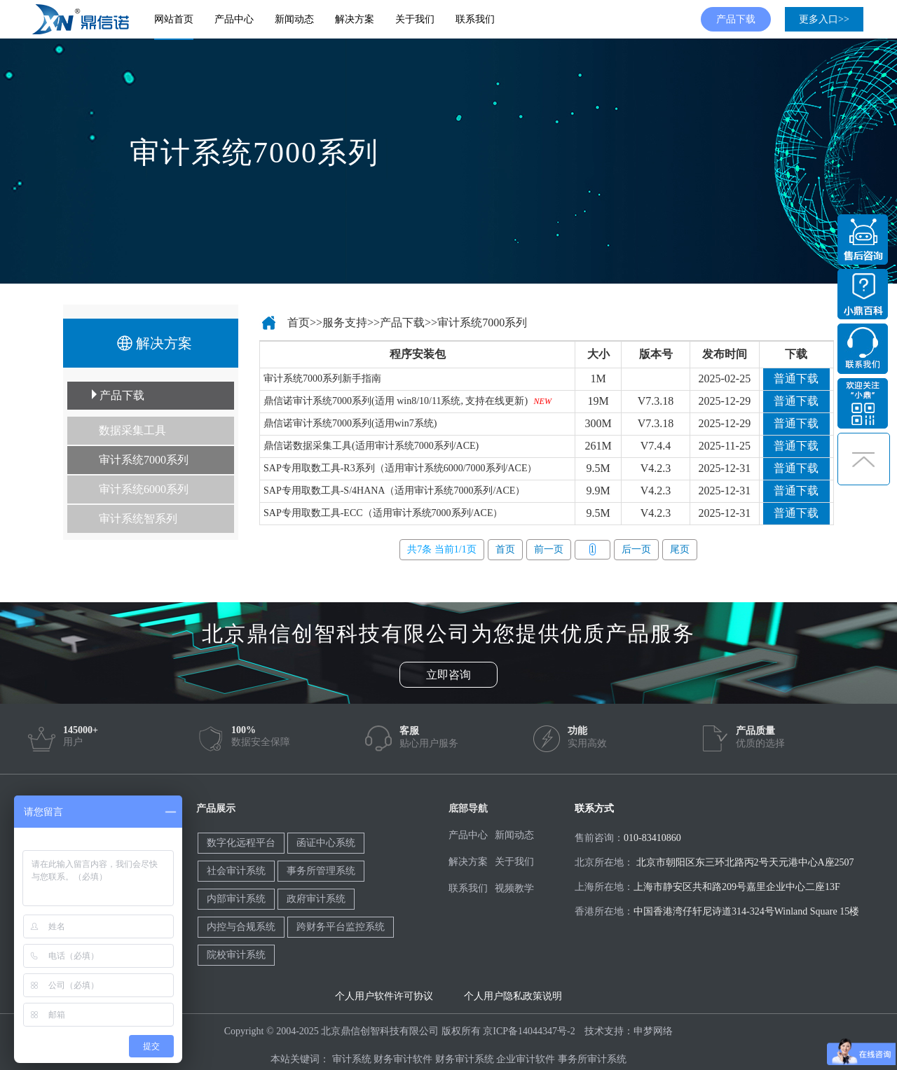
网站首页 (173, 19)
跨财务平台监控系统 (340, 927)
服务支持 (344, 322)
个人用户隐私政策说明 (513, 996)
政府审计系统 (316, 899)
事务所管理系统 (321, 871)
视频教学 (514, 888)
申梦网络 (653, 1031)
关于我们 (414, 19)
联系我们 (475, 19)
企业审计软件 (525, 1059)
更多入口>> (824, 19)
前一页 (548, 549)
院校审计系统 (236, 955)
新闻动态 (294, 19)
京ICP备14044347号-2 (529, 1031)
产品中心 (234, 19)
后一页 (636, 549)
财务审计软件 (403, 1059)
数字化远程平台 (241, 843)
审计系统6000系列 (144, 489)
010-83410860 (652, 838)
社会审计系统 (236, 871)
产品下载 (735, 19)
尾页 (680, 549)
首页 (298, 322)
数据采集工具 (132, 430)
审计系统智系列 (138, 518)
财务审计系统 (464, 1059)
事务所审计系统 (592, 1059)
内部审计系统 (236, 899)
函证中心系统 (325, 843)
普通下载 (796, 378)
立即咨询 (448, 675)
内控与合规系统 (241, 927)
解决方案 (354, 19)
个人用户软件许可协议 (384, 996)
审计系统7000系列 (144, 460)
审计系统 (351, 1059)
